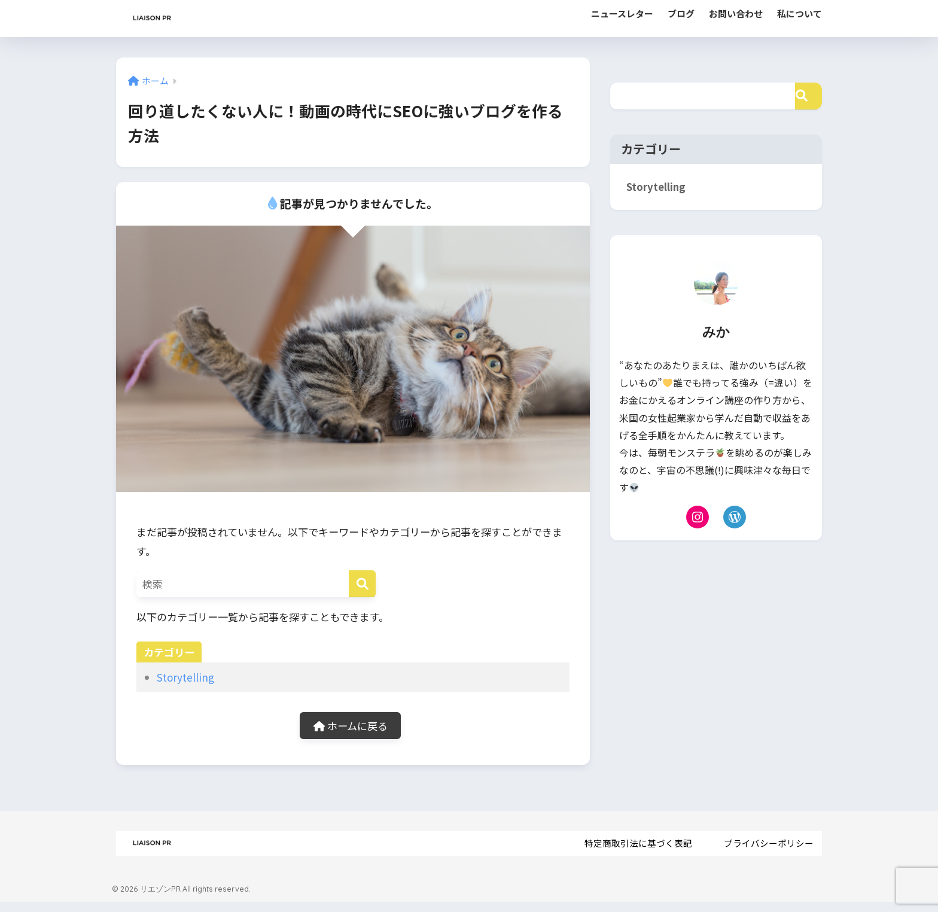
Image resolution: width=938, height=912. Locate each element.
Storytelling (185, 677)
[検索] (362, 583)
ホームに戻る (350, 725)
